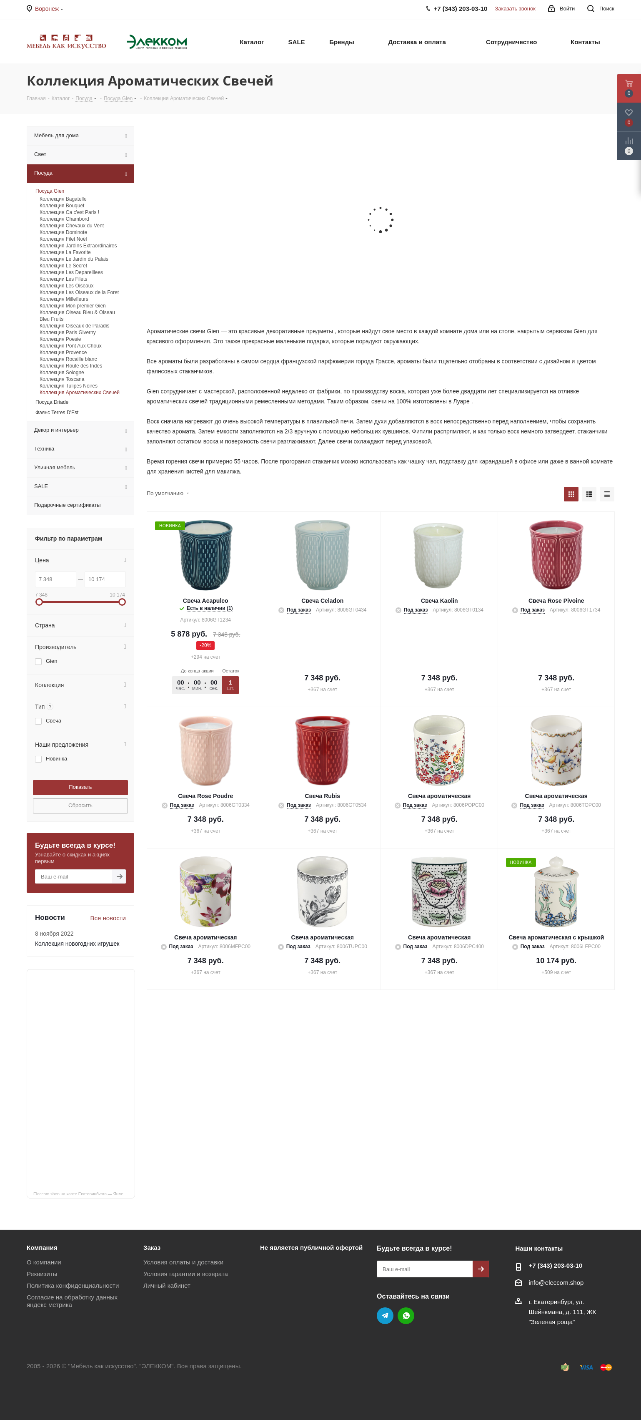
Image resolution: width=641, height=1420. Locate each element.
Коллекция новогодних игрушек (77, 943)
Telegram (385, 1315)
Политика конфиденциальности (73, 1285)
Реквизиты (42, 1273)
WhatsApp (406, 1315)
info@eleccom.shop (555, 1282)
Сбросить (80, 805)
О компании (44, 1262)
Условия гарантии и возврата (185, 1273)
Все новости (108, 917)
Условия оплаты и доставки (183, 1262)
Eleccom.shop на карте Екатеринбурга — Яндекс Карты (84, 1193)
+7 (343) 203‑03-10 (555, 1265)
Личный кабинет (166, 1285)
